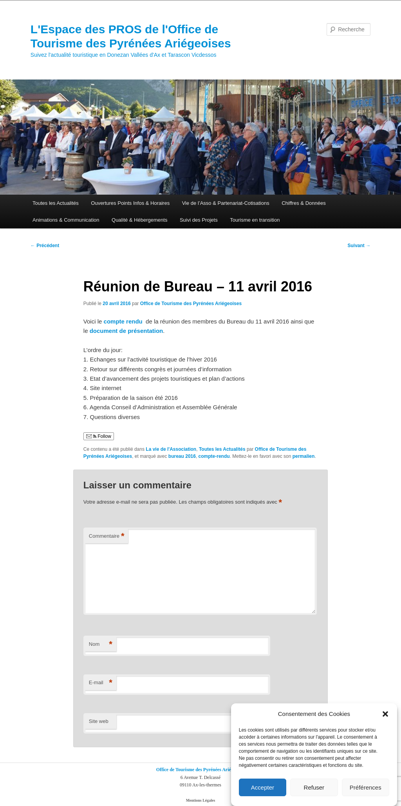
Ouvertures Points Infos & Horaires (130, 203)
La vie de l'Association (171, 449)
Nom (100, 644)
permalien (304, 456)
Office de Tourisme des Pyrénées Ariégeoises (191, 303)
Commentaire (107, 536)
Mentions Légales (200, 800)
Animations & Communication (66, 220)
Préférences (365, 787)
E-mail (100, 683)
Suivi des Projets (199, 220)
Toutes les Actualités (56, 203)
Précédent (45, 245)
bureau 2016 (182, 456)
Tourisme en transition (255, 220)
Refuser (314, 787)
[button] (385, 714)
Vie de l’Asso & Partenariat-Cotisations (225, 203)
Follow (98, 436)
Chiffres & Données (304, 203)
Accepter (262, 787)
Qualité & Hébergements (139, 220)
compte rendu (124, 321)
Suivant (359, 245)
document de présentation (126, 330)
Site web (98, 721)
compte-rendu (214, 456)
